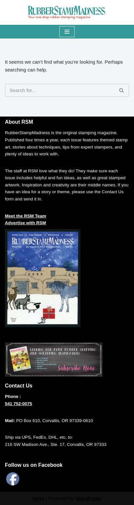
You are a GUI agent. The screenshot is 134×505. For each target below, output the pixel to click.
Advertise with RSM (25, 222)
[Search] (59, 90)
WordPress (88, 498)
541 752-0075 (18, 403)
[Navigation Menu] (67, 31)
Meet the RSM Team (25, 215)
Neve (38, 498)
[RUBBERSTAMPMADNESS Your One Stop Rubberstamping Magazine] (67, 12)
